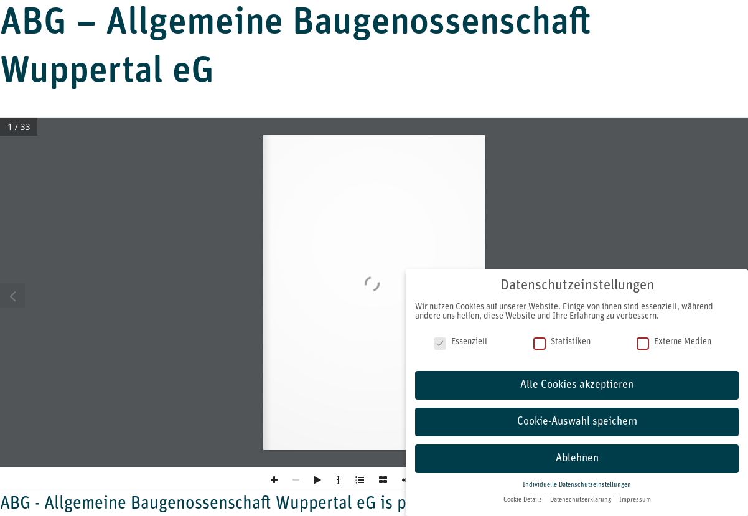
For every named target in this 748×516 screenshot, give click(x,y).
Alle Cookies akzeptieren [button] (576, 385)
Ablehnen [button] (577, 458)
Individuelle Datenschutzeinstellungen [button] (577, 485)
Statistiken (562, 342)
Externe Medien (674, 342)
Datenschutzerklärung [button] (581, 500)
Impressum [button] (635, 500)
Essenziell (460, 342)
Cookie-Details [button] (523, 500)
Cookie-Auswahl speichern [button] (577, 421)
